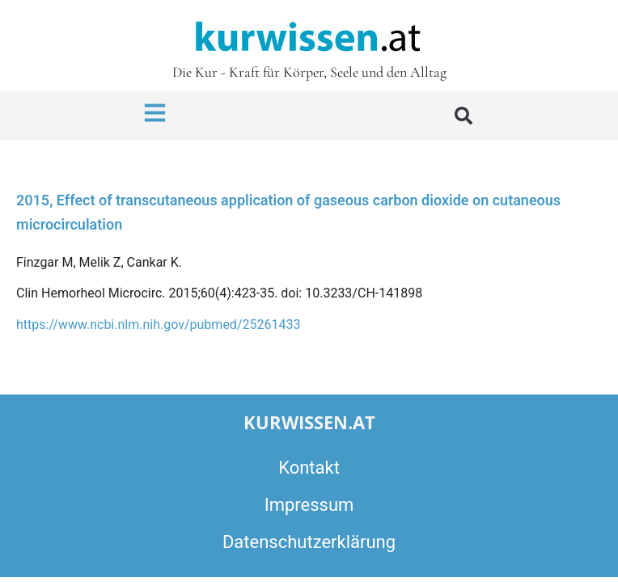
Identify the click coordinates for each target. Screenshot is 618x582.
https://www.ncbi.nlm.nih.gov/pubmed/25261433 (158, 324)
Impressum (309, 505)
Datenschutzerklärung (309, 542)
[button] (463, 115)
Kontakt (309, 468)
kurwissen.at (309, 422)
